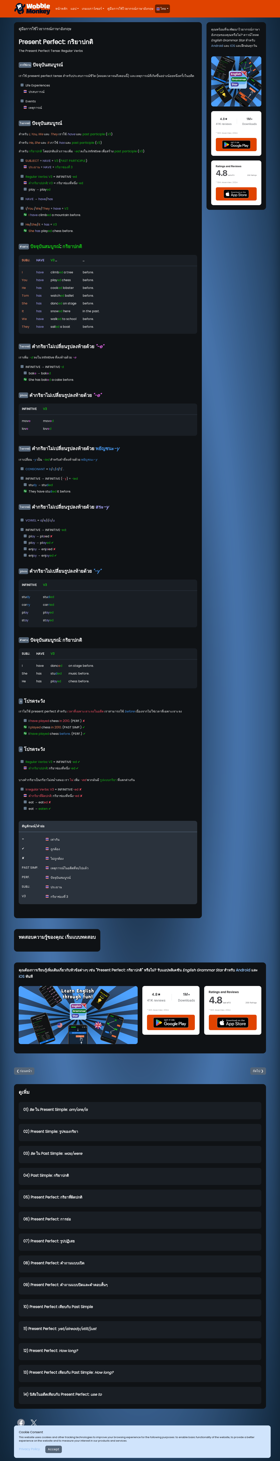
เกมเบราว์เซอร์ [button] (92, 8)
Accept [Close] (53, 1449)
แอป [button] (73, 8)
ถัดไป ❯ (258, 1071)
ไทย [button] (161, 8)
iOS (232, 46)
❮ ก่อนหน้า (24, 1071)
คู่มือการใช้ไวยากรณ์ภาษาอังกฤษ (130, 8)
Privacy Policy (29, 1449)
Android (217, 46)
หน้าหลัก (61, 8)
